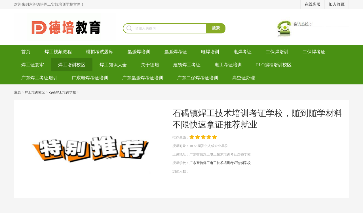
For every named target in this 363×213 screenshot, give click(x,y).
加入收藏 (337, 4)
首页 (25, 51)
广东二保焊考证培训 (197, 77)
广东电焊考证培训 (90, 77)
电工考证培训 (228, 64)
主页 (17, 92)
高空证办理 (243, 77)
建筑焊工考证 (187, 64)
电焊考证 (242, 51)
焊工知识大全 (113, 64)
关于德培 (150, 64)
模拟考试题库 (99, 51)
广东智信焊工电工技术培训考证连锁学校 (220, 163)
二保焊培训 (277, 51)
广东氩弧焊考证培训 (142, 77)
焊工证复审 (32, 64)
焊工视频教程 (58, 51)
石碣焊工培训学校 (62, 92)
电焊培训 (210, 51)
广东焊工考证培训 (39, 77)
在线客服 (312, 4)
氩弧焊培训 (138, 51)
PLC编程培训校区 (274, 64)
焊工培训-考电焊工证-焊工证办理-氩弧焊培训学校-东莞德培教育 (68, 27)
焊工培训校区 (71, 64)
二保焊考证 (314, 51)
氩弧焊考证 (175, 51)
